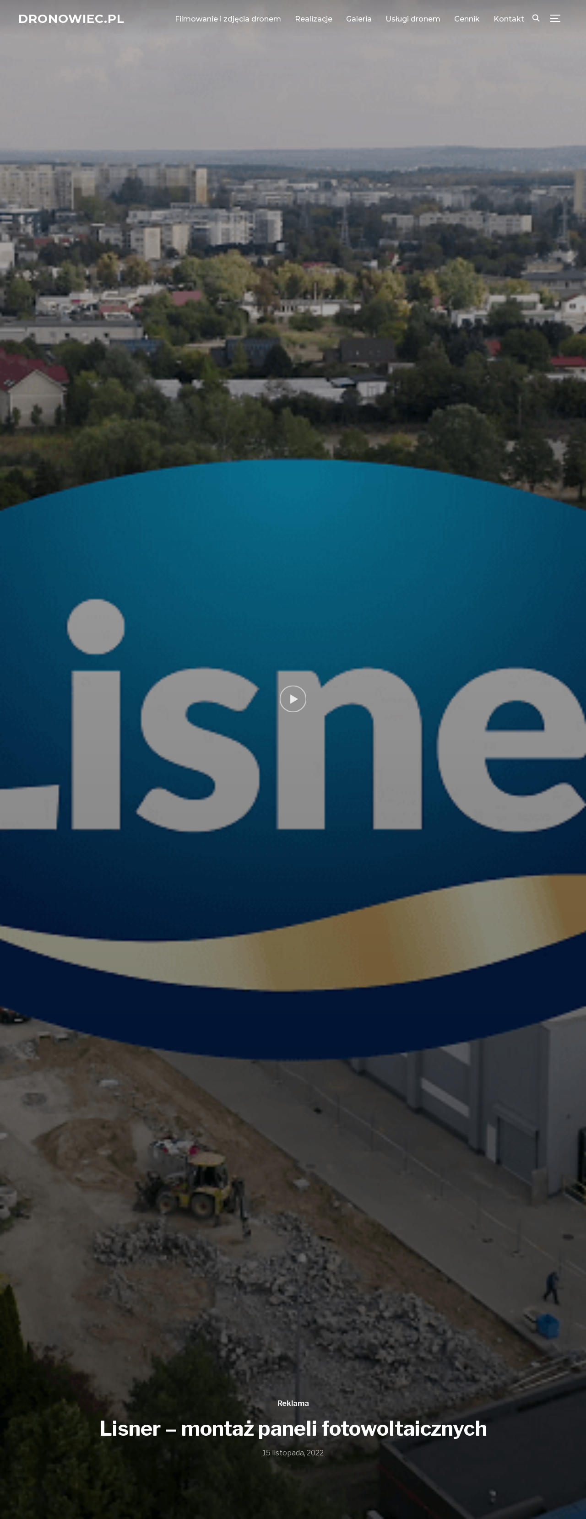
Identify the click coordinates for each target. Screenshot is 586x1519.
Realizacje (313, 19)
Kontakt (509, 19)
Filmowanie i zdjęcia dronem (228, 19)
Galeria (359, 19)
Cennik (467, 19)
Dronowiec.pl (71, 18)
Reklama (293, 1403)
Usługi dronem (412, 19)
